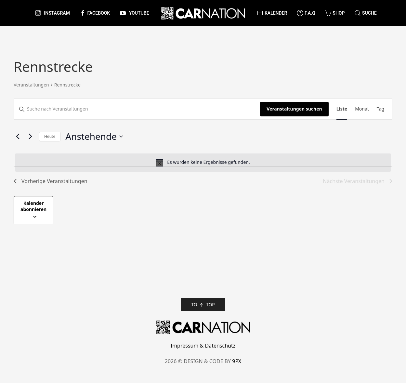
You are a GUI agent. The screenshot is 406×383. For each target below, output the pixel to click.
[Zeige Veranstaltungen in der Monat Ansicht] (362, 109)
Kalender (272, 13)
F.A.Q (306, 13)
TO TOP (203, 304)
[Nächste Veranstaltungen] (30, 136)
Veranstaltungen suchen (294, 109)
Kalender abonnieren (33, 206)
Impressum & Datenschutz (203, 345)
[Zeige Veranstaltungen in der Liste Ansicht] (341, 109)
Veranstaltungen (31, 85)
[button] (365, 13)
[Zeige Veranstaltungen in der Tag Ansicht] (380, 109)
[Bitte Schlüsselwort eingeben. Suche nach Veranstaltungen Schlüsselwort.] (137, 109)
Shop (335, 13)
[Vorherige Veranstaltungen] (17, 136)
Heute (49, 136)
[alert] (203, 162)
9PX (236, 361)
